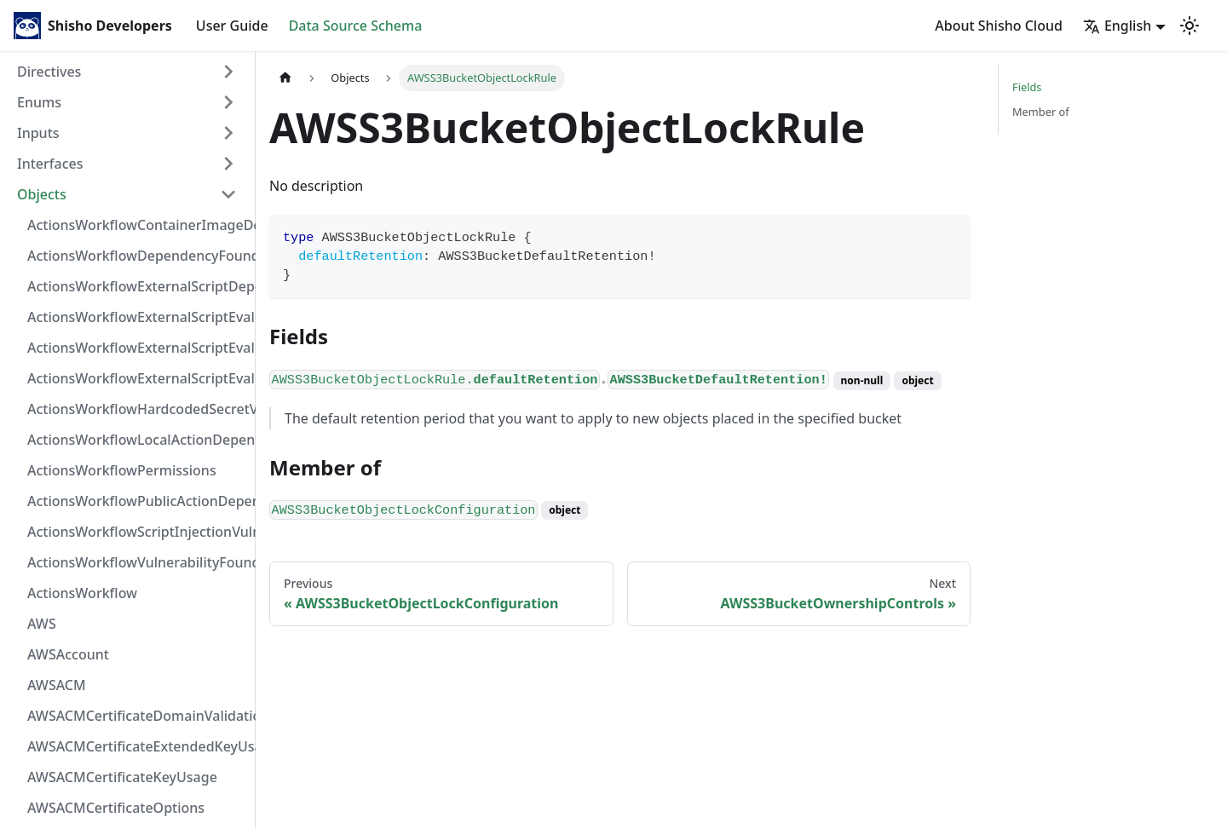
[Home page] (285, 78)
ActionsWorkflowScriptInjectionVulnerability (137, 531)
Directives (49, 71)
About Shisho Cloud (999, 25)
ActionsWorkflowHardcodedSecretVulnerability (137, 409)
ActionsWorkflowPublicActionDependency (137, 501)
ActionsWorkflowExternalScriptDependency (137, 286)
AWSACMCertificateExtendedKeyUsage (137, 746)
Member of (1040, 111)
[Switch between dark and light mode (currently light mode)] (1189, 25)
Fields (1026, 87)
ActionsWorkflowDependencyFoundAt (137, 255)
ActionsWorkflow (82, 593)
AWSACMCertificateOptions (115, 807)
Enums (39, 102)
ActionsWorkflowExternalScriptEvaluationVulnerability (137, 378)
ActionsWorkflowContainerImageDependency (137, 225)
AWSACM (56, 685)
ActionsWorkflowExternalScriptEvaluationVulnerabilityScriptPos (137, 347)
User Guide (232, 25)
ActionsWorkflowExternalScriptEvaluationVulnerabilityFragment (137, 317)
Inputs (38, 133)
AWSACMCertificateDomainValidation (137, 715)
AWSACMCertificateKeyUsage (122, 777)
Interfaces (50, 163)
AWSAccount (68, 654)
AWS (41, 623)
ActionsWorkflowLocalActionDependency (137, 439)
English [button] (1117, 25)
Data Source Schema (356, 25)
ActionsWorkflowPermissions (121, 470)
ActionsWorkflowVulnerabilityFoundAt (137, 562)
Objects (41, 194)
